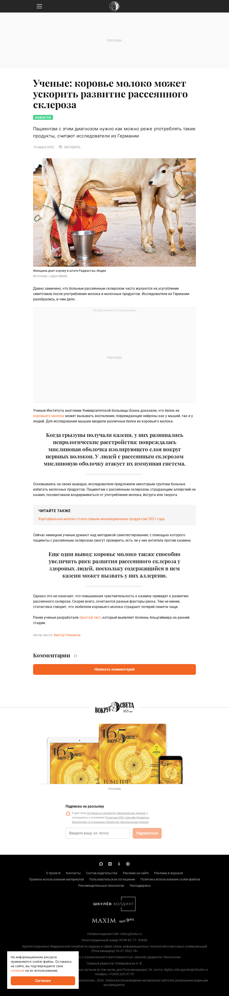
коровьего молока (48, 416)
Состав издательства (101, 873)
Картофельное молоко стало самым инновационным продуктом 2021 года (101, 519)
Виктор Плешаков (67, 635)
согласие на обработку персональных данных (116, 813)
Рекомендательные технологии (101, 885)
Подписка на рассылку (85, 806)
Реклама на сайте (136, 873)
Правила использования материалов (56, 879)
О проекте (53, 873)
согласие (17, 970)
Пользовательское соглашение (112, 879)
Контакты (73, 873)
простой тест (90, 617)
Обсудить (70, 147)
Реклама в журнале (168, 873)
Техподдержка (140, 885)
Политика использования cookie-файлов (170, 879)
